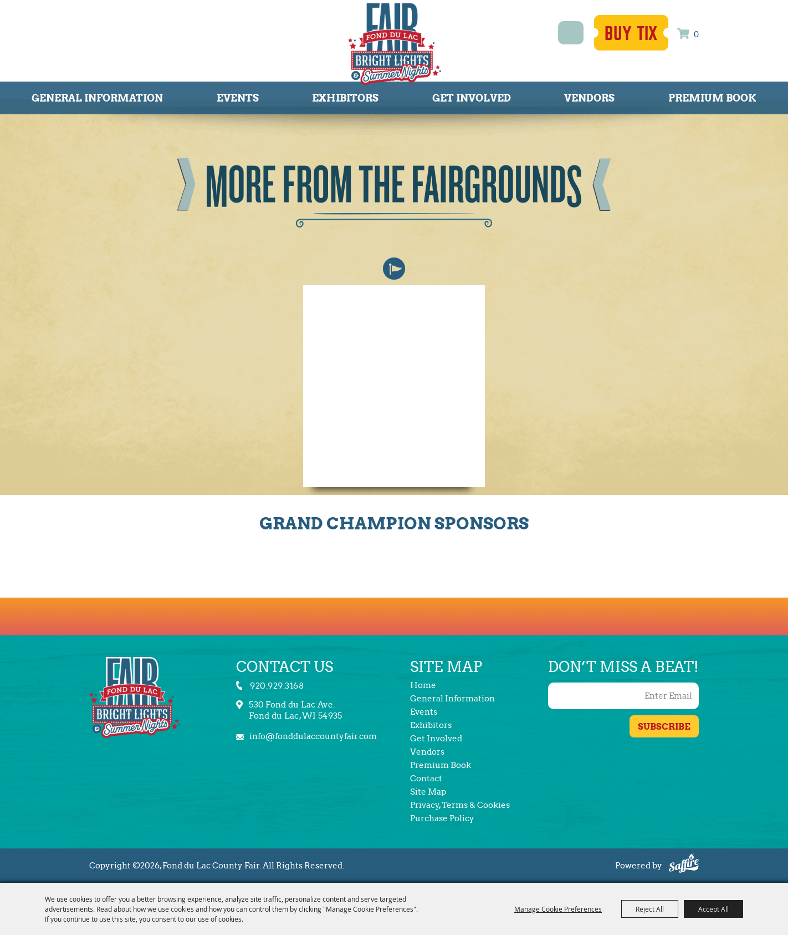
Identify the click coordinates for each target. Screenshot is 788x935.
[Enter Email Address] (623, 696)
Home (423, 685)
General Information (97, 98)
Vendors (589, 98)
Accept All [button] (713, 908)
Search (570, 32)
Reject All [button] (650, 908)
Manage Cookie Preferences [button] (558, 908)
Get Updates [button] (664, 726)
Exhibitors (345, 98)
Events (238, 98)
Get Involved (471, 98)
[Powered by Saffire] (684, 864)
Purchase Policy (442, 818)
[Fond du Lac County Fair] (394, 43)
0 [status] (696, 34)
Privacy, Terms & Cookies (460, 805)
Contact (426, 779)
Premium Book (712, 98)
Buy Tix (631, 34)
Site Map (428, 792)
